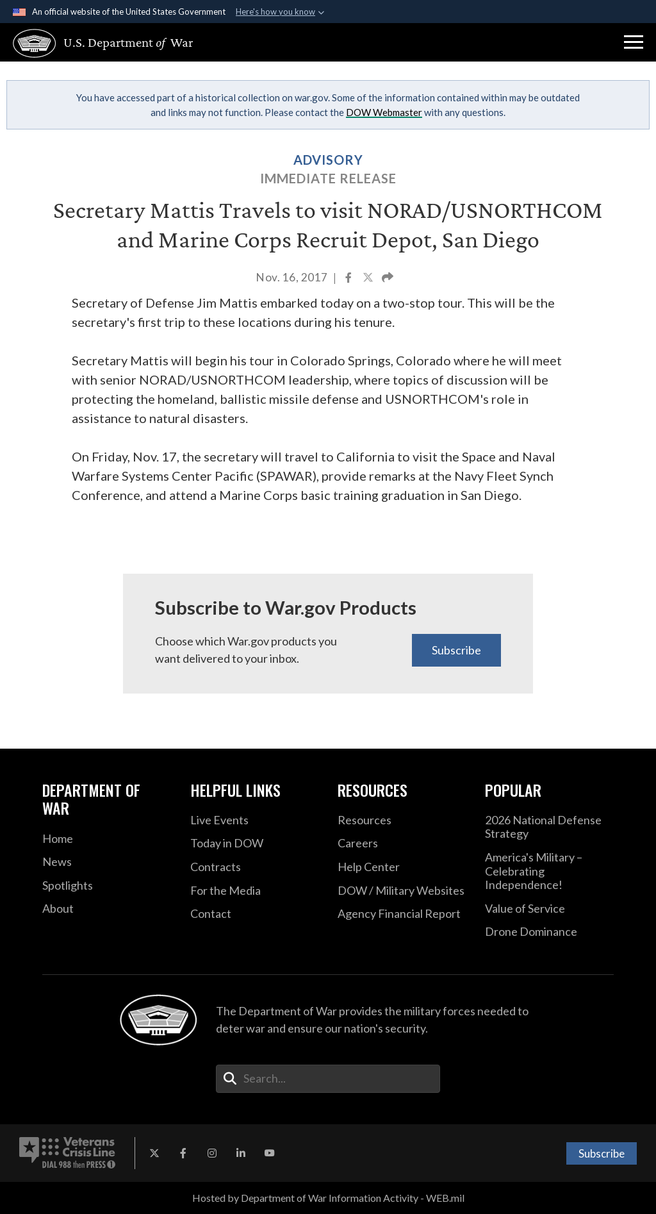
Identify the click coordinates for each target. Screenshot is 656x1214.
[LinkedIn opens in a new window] (240, 1153)
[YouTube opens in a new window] (269, 1153)
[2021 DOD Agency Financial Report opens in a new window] (402, 914)
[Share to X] (369, 278)
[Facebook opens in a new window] (183, 1153)
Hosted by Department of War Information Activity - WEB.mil (328, 1198)
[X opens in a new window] (154, 1153)
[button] (633, 42)
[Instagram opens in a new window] (212, 1153)
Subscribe (456, 650)
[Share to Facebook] (349, 278)
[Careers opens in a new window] (402, 843)
